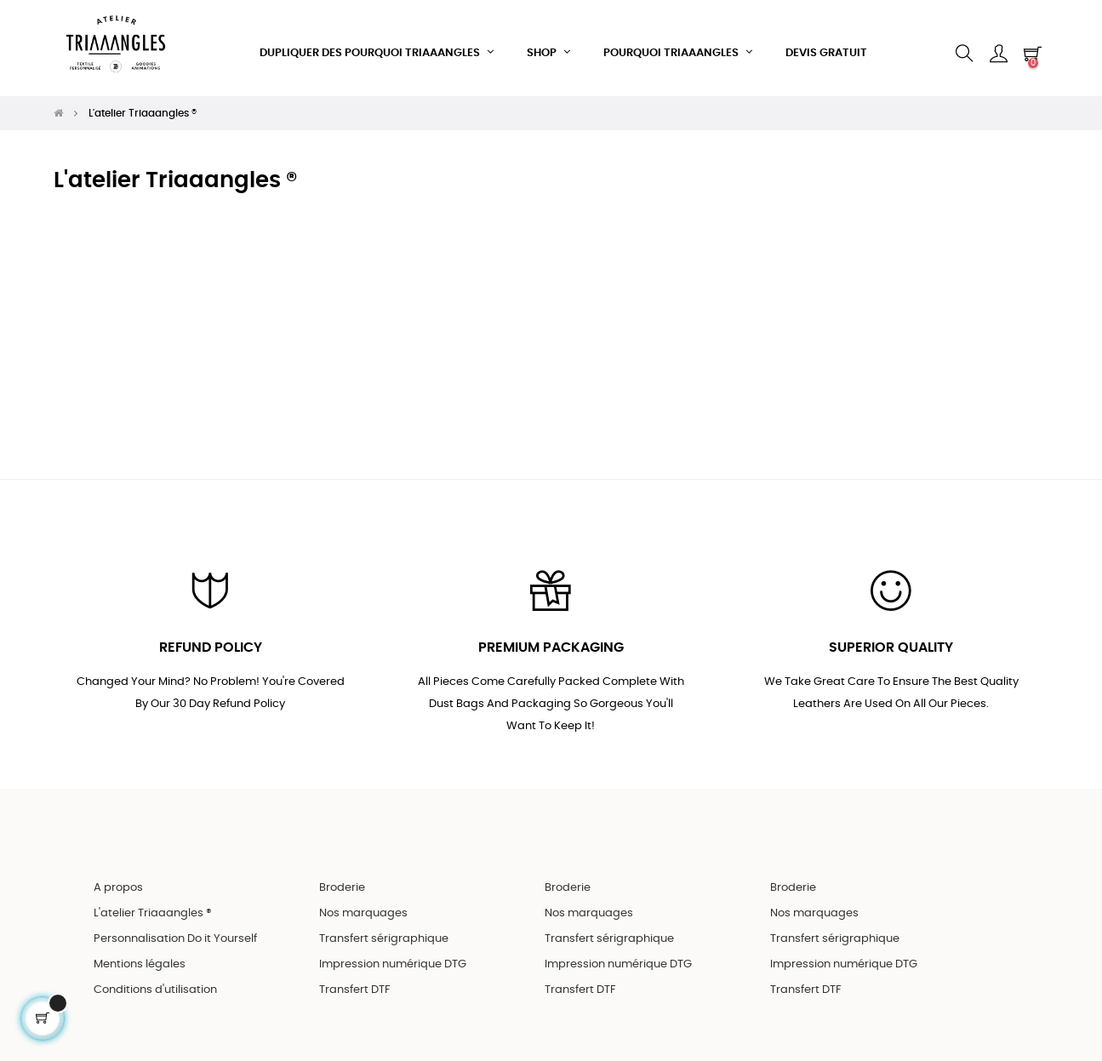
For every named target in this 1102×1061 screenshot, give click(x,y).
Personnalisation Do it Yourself (175, 930)
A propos (118, 879)
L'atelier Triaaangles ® (153, 904)
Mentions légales (140, 955)
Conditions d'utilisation (155, 981)
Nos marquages (363, 904)
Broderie (342, 879)
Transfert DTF (355, 981)
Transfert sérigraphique (383, 930)
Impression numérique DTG (392, 955)
